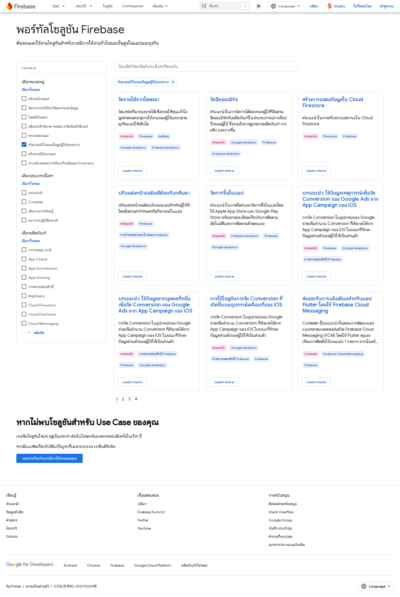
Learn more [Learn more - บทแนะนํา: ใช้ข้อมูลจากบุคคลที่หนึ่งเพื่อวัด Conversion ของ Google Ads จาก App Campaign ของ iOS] (132, 382)
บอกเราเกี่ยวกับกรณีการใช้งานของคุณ (49, 458)
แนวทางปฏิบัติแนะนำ (43, 220)
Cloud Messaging (43, 323)
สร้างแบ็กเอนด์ (38, 99)
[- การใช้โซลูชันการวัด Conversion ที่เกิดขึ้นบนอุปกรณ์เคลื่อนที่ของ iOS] (249, 302)
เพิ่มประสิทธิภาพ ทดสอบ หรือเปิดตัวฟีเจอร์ (58, 126)
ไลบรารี (11, 528)
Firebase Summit (151, 512)
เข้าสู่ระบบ (387, 6)
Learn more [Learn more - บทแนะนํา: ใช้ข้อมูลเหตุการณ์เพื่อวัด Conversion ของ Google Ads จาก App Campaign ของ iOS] (316, 276)
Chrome (93, 565)
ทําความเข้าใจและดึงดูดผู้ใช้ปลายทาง (54, 144)
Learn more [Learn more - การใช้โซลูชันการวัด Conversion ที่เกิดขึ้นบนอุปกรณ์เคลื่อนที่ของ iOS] (224, 382)
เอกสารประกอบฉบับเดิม (287, 544)
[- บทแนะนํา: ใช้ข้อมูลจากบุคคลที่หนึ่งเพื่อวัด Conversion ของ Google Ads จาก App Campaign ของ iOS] (157, 305)
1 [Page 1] (117, 399)
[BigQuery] (24, 295)
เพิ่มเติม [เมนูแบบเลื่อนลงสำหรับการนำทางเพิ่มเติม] (158, 6)
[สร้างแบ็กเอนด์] (24, 98)
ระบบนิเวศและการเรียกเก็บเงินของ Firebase (61, 163)
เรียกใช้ (81, 6)
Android (70, 565)
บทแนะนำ (35, 192)
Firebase (117, 565)
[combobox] (224, 6)
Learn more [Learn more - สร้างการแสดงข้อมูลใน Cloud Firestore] (316, 170)
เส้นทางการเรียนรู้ (40, 211)
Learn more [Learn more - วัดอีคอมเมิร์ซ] (224, 170)
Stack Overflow (281, 512)
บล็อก (314, 6)
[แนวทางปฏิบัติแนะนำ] (24, 220)
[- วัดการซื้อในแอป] (249, 193)
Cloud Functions (42, 314)
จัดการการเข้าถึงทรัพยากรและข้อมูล (53, 108)
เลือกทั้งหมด (31, 89)
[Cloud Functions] (24, 314)
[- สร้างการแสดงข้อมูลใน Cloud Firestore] (341, 103)
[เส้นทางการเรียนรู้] (24, 211)
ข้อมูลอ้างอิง (14, 512)
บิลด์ (56, 6)
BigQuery (36, 296)
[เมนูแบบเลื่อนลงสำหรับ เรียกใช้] (92, 6)
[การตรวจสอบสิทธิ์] (24, 286)
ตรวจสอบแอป (38, 135)
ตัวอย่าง (11, 520)
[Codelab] (24, 201)
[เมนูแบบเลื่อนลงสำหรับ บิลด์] (65, 6)
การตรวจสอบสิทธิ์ (41, 286)
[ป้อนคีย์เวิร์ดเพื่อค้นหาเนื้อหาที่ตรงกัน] (206, 67)
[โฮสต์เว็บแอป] (24, 117)
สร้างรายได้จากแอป (42, 154)
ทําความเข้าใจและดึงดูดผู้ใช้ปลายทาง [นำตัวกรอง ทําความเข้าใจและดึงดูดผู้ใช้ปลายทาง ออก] (143, 82)
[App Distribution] (24, 268)
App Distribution (42, 268)
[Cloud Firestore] (24, 305)
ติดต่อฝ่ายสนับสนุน (283, 504)
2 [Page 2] (123, 399)
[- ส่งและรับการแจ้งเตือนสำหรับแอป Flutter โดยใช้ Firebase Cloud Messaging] (341, 305)
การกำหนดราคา (132, 6)
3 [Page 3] (129, 399)
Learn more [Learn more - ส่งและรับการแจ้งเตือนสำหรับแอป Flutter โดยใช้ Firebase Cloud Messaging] (316, 382)
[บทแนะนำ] (24, 192)
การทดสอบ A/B (40, 250)
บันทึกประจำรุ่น (280, 528)
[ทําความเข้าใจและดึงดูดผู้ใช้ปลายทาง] (24, 144)
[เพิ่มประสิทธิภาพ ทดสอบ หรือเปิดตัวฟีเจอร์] (24, 126)
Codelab (35, 202)
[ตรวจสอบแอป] (24, 135)
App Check (37, 259)
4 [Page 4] (136, 399)
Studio (339, 6)
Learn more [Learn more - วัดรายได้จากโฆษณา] (132, 170)
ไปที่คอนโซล (362, 6)
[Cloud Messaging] (24, 323)
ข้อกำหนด (13, 586)
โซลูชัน (108, 6)
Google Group (280, 520)
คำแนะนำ (12, 504)
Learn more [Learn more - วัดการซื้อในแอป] (224, 276)
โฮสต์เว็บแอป (37, 117)
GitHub (12, 536)
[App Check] (24, 259)
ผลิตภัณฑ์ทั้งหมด (194, 565)
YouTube (144, 528)
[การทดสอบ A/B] (24, 249)
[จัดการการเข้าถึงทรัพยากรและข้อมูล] (24, 107)
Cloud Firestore (42, 305)
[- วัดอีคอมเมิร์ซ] (249, 100)
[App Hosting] (24, 277)
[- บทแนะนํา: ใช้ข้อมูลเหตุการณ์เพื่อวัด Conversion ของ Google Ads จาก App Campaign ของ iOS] (341, 199)
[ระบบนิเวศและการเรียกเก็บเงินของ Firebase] (24, 163)
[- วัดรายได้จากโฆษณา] (157, 100)
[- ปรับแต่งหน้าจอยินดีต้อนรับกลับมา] (157, 193)
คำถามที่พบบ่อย (280, 536)
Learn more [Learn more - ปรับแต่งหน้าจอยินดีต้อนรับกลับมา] (132, 276)
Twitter (143, 520)
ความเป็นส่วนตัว (37, 586)
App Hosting (39, 277)
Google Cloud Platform (152, 565)
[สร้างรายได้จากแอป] (24, 153)
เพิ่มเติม (35, 332)
